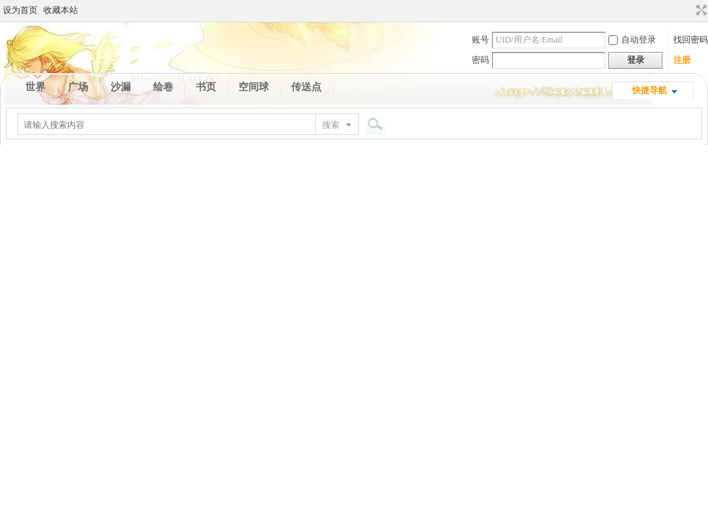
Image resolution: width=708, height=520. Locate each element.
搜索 (331, 125)
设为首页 (20, 10)
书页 (206, 87)
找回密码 (690, 40)
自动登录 (632, 40)
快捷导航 (649, 90)
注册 (682, 60)
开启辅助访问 (687, 10)
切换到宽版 (699, 10)
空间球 (253, 87)
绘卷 (163, 87)
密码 (480, 60)
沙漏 (121, 87)
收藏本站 (60, 10)
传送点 (306, 87)
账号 (480, 40)
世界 (35, 87)
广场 (78, 87)
